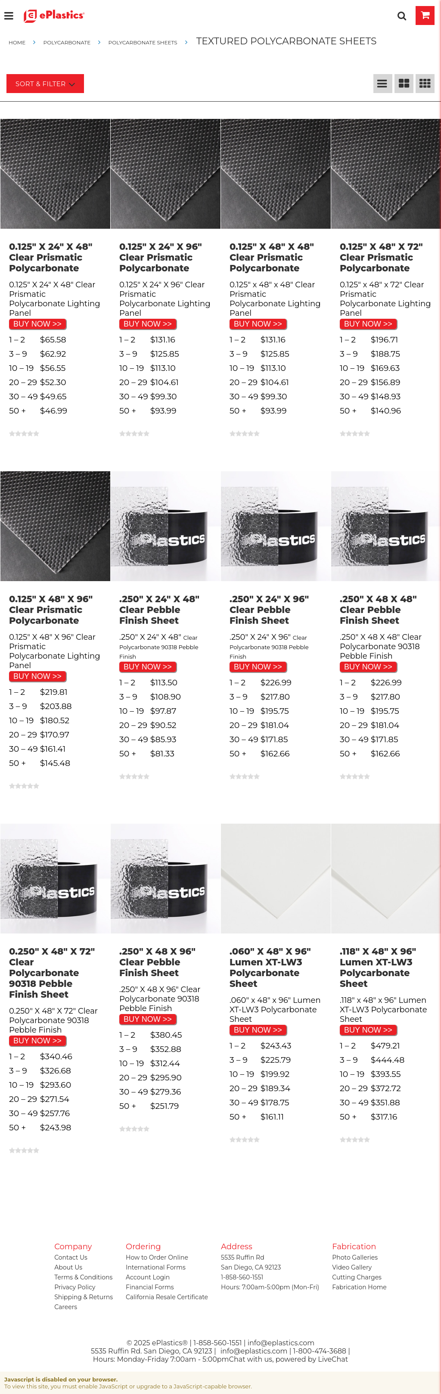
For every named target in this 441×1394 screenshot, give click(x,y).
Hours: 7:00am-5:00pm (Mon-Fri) (270, 1287)
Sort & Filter (45, 84)
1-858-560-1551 (242, 1277)
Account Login (148, 1277)
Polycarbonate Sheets (142, 42)
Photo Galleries (355, 1257)
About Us (68, 1267)
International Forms (156, 1267)
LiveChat (333, 1359)
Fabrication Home (359, 1287)
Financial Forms (150, 1287)
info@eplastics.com (254, 1351)
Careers (65, 1307)
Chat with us (251, 1359)
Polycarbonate (67, 42)
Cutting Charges (357, 1277)
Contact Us (70, 1257)
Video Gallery (352, 1267)
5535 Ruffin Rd (242, 1257)
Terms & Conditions (83, 1277)
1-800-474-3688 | (321, 1351)
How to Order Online (157, 1257)
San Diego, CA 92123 (251, 1267)
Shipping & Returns (83, 1297)
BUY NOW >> (37, 324)
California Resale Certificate (167, 1297)
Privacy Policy (74, 1287)
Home (18, 42)
